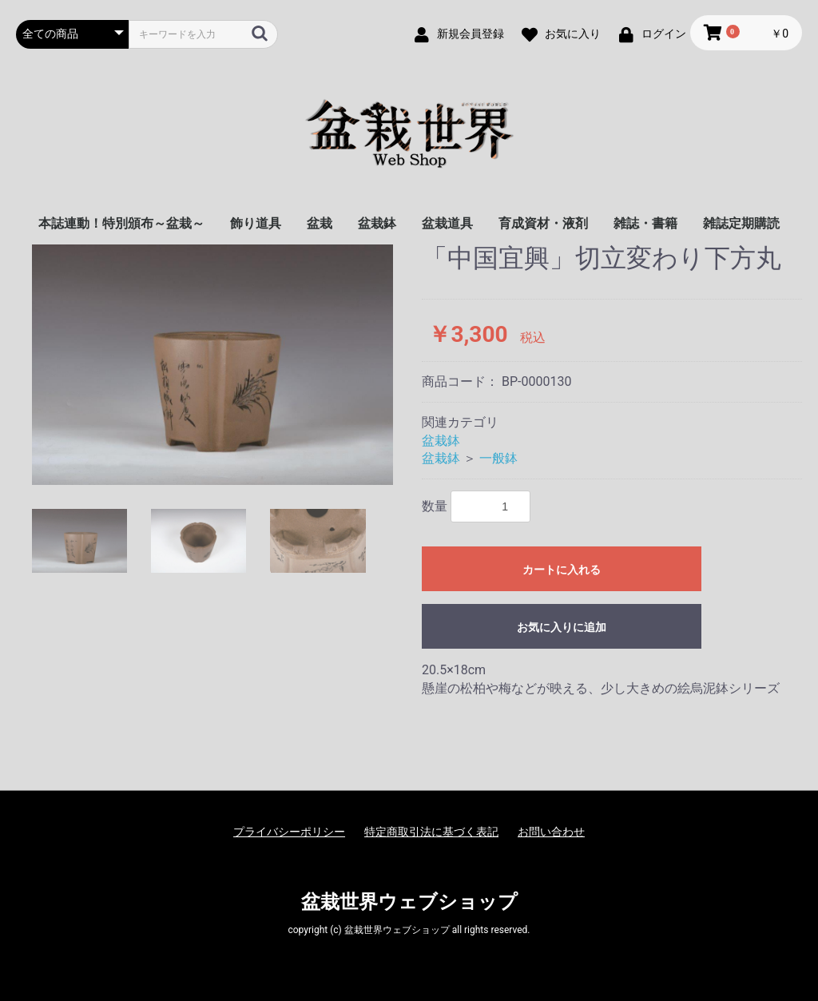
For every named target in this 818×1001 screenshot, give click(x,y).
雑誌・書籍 (645, 223)
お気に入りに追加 (561, 627)
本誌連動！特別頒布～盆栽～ (121, 223)
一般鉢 (498, 458)
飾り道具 (255, 223)
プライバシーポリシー (289, 831)
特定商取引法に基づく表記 (431, 831)
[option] (212, 364)
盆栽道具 (447, 223)
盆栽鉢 (377, 223)
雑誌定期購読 (741, 223)
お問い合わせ (551, 831)
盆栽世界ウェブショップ (409, 902)
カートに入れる (561, 569)
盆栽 (319, 223)
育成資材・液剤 (543, 223)
